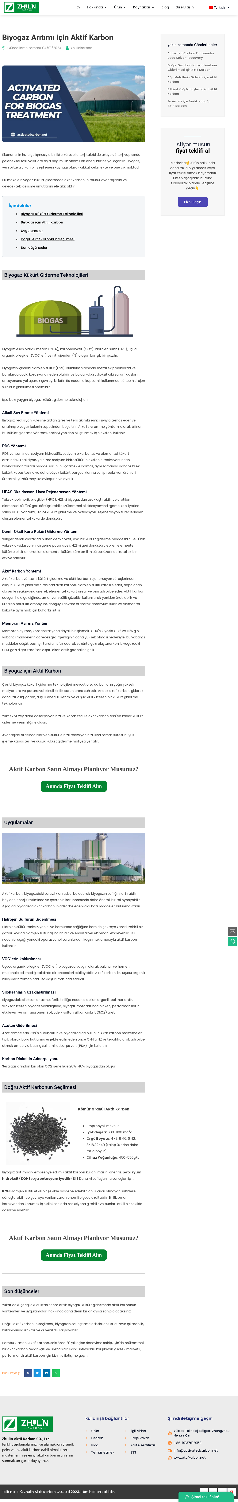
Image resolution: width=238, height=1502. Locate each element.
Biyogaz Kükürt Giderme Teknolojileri (52, 213)
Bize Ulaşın (192, 202)
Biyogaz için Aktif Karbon (42, 222)
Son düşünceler (34, 247)
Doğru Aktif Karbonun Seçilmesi (47, 239)
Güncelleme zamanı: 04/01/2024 (31, 47)
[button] (28, 1373)
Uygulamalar (32, 230)
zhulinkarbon (79, 47)
